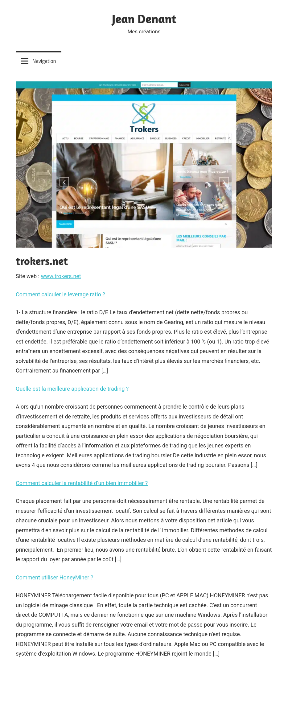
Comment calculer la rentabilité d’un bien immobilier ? (82, 483)
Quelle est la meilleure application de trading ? (72, 388)
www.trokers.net (61, 276)
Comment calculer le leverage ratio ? (60, 294)
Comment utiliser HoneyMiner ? (54, 577)
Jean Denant (144, 18)
